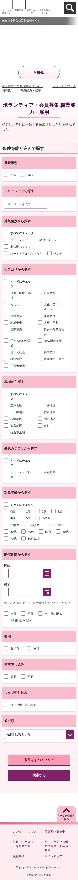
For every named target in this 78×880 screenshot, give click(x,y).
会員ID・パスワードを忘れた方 (24, 844)
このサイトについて (6, 11)
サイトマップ (53, 856)
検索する (39, 775)
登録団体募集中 (55, 831)
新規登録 (19, 10)
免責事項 (19, 856)
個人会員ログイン (45, 11)
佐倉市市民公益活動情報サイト (22, 86)
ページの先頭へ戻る (66, 817)
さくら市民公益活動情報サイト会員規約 (56, 846)
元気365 (46, 875)
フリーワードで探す (19, 191)
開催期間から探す (17, 554)
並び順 (9, 721)
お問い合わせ (32, 11)
